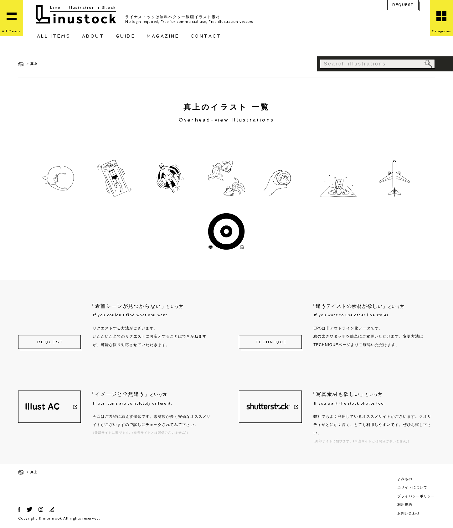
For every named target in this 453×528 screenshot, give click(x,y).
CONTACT (206, 36)
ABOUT (93, 36)
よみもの (404, 479)
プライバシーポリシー (416, 496)
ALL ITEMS (54, 36)
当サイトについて (412, 487)
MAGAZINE (163, 36)
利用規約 (404, 504)
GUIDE (126, 36)
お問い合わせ (408, 513)
